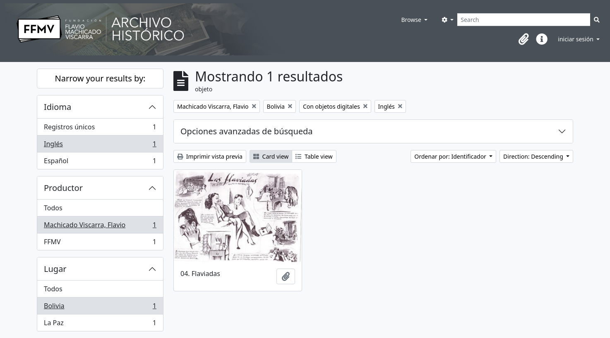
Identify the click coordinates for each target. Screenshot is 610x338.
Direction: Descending (533, 156)
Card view (270, 156)
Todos (53, 207)
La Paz (99, 324)
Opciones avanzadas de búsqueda (246, 131)
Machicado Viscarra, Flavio (99, 226)
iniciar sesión (576, 39)
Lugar (55, 268)
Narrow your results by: (100, 78)
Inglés (99, 145)
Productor (63, 187)
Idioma (57, 106)
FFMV (99, 243)
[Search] (524, 19)
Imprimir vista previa (210, 156)
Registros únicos (99, 129)
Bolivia (99, 307)
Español (99, 162)
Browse (412, 20)
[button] (523, 39)
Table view (313, 156)
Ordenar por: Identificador (451, 156)
